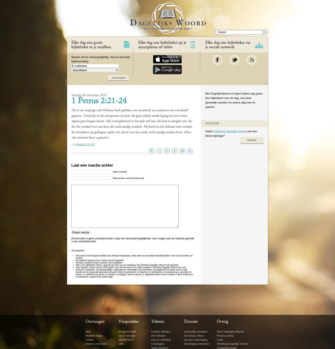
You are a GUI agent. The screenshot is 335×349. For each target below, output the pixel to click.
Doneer (252, 140)
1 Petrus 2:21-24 (99, 101)
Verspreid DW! (127, 331)
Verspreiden (128, 322)
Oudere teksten (160, 331)
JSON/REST (126, 339)
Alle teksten (158, 335)
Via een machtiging (195, 339)
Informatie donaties (196, 331)
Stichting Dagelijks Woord (230, 131)
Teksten (157, 322)
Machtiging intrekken (196, 343)
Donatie (191, 322)
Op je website (126, 335)
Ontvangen (94, 322)
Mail (88, 331)
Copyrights (157, 343)
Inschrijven (118, 77)
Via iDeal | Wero (194, 335)
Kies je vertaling (161, 339)
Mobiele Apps (93, 335)
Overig (222, 322)
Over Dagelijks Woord (230, 331)
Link (120, 343)
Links (220, 339)
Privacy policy (225, 335)
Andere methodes (96, 343)
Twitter (89, 339)
